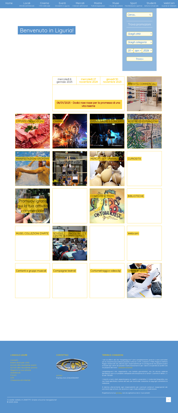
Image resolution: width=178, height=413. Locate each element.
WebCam (169, 4)
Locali (26, 4)
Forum (13, 375)
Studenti (151, 4)
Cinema (44, 4)
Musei (116, 4)
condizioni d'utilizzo (125, 368)
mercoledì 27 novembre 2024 (88, 80)
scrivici (59, 375)
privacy (119, 393)
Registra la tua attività (20, 370)
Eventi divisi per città (19, 362)
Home (9, 3)
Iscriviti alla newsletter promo (23, 367)
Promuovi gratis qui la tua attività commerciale (33, 205)
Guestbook (15, 372)
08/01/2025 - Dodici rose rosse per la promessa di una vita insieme (88, 104)
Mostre (98, 4)
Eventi (62, 4)
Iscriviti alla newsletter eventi (23, 365)
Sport (133, 4)
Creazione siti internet (20, 380)
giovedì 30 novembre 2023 (112, 80)
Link (12, 377)
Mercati (80, 4)
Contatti (14, 360)
